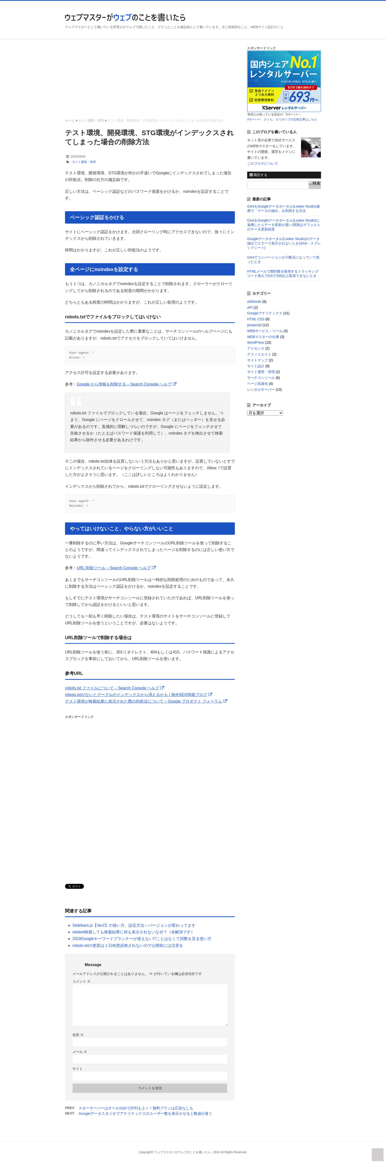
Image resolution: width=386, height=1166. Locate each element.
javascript (254, 325)
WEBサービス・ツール (265, 331)
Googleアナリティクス (264, 313)
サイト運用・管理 (84, 162)
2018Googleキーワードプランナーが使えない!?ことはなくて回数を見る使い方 (141, 941)
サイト (77, 1072)
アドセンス (255, 348)
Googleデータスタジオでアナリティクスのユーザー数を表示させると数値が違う (145, 1116)
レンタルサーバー (261, 389)
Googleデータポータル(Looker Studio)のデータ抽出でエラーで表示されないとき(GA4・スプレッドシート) (284, 243)
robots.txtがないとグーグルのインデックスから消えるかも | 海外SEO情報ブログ (136, 698)
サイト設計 (255, 366)
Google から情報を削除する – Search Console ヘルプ (124, 386)
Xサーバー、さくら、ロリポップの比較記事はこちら (282, 119)
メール (79, 1055)
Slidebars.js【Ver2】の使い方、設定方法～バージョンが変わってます (133, 928)
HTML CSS (255, 319)
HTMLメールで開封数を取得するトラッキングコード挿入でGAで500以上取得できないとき (283, 273)
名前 (78, 1038)
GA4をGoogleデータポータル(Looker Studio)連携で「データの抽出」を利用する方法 (283, 208)
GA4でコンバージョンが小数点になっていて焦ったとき (283, 259)
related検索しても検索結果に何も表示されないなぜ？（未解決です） (133, 935)
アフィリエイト (259, 354)
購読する (258, 175)
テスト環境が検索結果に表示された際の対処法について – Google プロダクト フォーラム (143, 704)
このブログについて (262, 163)
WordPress (255, 342)
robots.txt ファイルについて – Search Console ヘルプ (112, 691)
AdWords (254, 302)
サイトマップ (257, 360)
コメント (81, 984)
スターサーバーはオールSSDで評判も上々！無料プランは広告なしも (136, 1111)
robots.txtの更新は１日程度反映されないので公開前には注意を (127, 948)
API (250, 307)
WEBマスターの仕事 (263, 337)
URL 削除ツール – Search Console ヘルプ (114, 571)
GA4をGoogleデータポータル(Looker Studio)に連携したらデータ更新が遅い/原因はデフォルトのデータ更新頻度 (284, 224)
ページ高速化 (257, 384)
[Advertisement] (150, 80)
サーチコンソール (261, 378)
